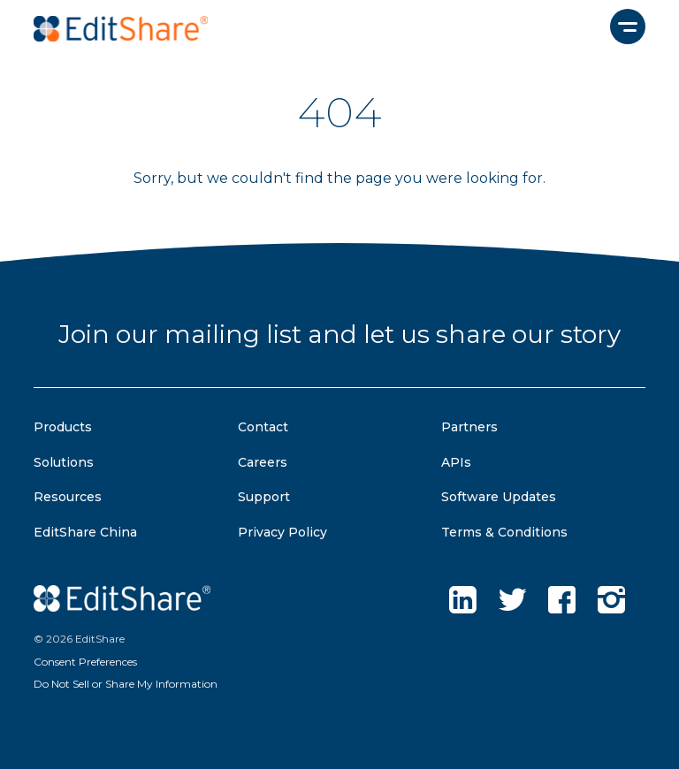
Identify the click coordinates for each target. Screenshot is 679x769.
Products (63, 427)
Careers (262, 462)
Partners (469, 427)
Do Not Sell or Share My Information (125, 683)
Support (264, 497)
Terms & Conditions (504, 532)
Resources (68, 497)
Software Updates (498, 497)
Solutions (64, 462)
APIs (456, 462)
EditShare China (85, 532)
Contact (263, 427)
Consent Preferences (85, 661)
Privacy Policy (282, 532)
